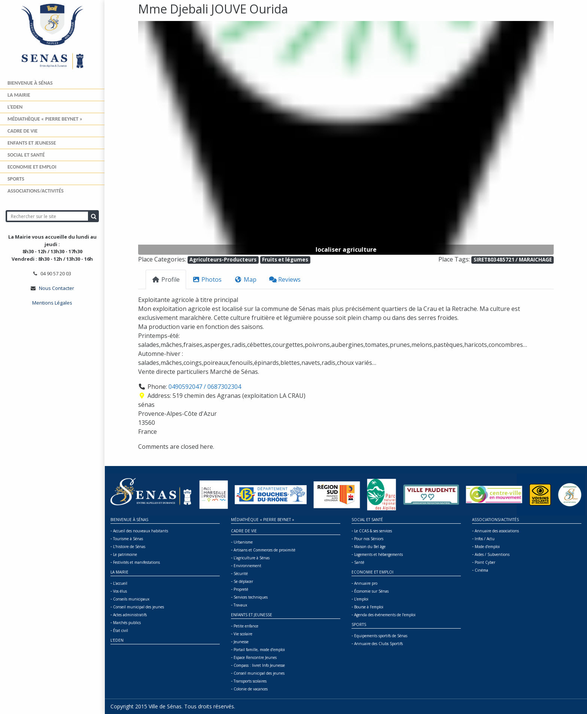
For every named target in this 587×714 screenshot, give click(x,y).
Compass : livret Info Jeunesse (259, 665)
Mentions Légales (52, 302)
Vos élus (120, 591)
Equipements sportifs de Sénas (380, 635)
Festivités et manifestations (136, 562)
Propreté (241, 589)
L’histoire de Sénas (129, 546)
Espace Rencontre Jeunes (255, 657)
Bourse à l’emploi (368, 606)
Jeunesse (241, 641)
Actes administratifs (130, 614)
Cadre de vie (22, 131)
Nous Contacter (56, 288)
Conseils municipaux (131, 599)
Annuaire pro (365, 583)
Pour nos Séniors (368, 538)
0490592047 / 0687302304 (204, 386)
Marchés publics (127, 622)
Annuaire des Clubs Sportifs (378, 643)
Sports (15, 179)
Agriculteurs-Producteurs (222, 259)
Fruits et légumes (285, 259)
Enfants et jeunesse (31, 143)
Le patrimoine (125, 554)
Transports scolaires (250, 681)
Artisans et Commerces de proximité (264, 550)
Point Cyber (485, 562)
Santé (359, 562)
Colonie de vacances (251, 689)
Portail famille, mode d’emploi (259, 649)
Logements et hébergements (378, 554)
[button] (169, 138)
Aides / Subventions (492, 554)
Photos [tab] (207, 279)
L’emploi (361, 599)
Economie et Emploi (31, 167)
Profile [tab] (166, 279)
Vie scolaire (243, 633)
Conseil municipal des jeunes (138, 606)
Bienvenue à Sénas (30, 83)
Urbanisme (243, 542)
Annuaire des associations (497, 530)
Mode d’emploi (487, 546)
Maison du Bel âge (370, 546)
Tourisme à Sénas (128, 538)
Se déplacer (243, 581)
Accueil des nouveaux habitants (140, 530)
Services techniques (251, 597)
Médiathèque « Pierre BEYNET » (44, 119)
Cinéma (481, 570)
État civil (120, 630)
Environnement (247, 565)
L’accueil (120, 583)
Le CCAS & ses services (373, 530)
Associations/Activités (35, 191)
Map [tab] (245, 279)
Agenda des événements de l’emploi (385, 614)
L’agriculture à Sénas (252, 557)
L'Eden (117, 640)
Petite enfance (246, 626)
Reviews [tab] (285, 279)
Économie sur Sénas (371, 591)
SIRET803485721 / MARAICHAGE (513, 259)
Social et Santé (26, 155)
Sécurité (241, 573)
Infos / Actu (485, 538)
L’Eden (14, 107)
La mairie (18, 95)
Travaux (240, 605)
